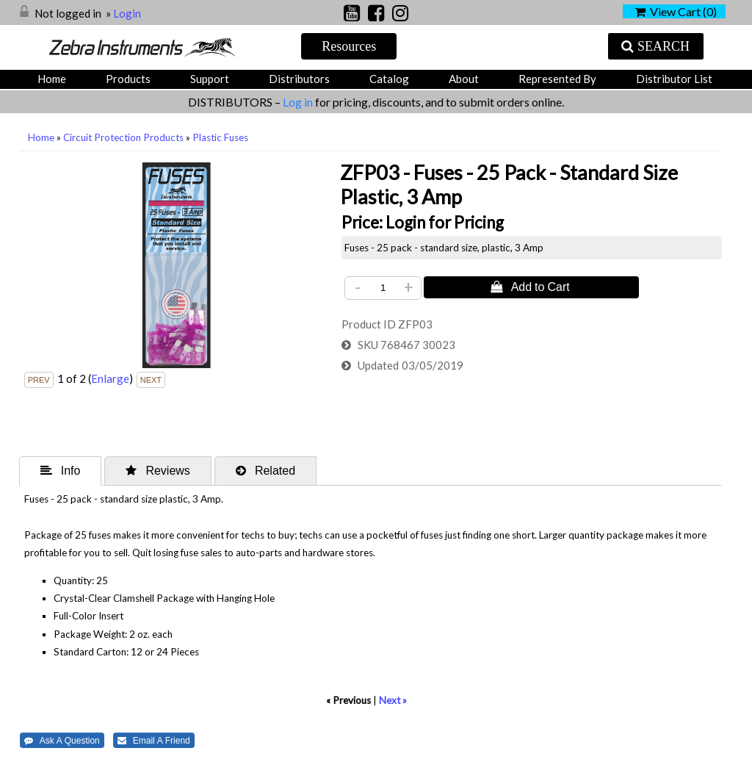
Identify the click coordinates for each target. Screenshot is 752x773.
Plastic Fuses (220, 137)
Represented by (557, 78)
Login (127, 13)
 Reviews (157, 470)
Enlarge (110, 378)
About (464, 78)
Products (128, 78)
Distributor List (674, 78)
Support (209, 78)
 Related (265, 470)
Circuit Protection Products (123, 137)
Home (51, 78)
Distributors (299, 78)
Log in (299, 102)
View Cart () (675, 11)
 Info (60, 470)
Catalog (389, 78)
